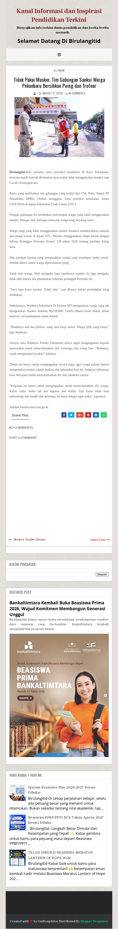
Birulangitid (17, 172)
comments (77, 93)
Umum (61, 70)
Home (40, 539)
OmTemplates (48, 921)
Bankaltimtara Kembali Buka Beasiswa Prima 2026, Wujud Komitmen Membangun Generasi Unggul (57, 608)
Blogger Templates (94, 921)
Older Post (98, 540)
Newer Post (23, 539)
